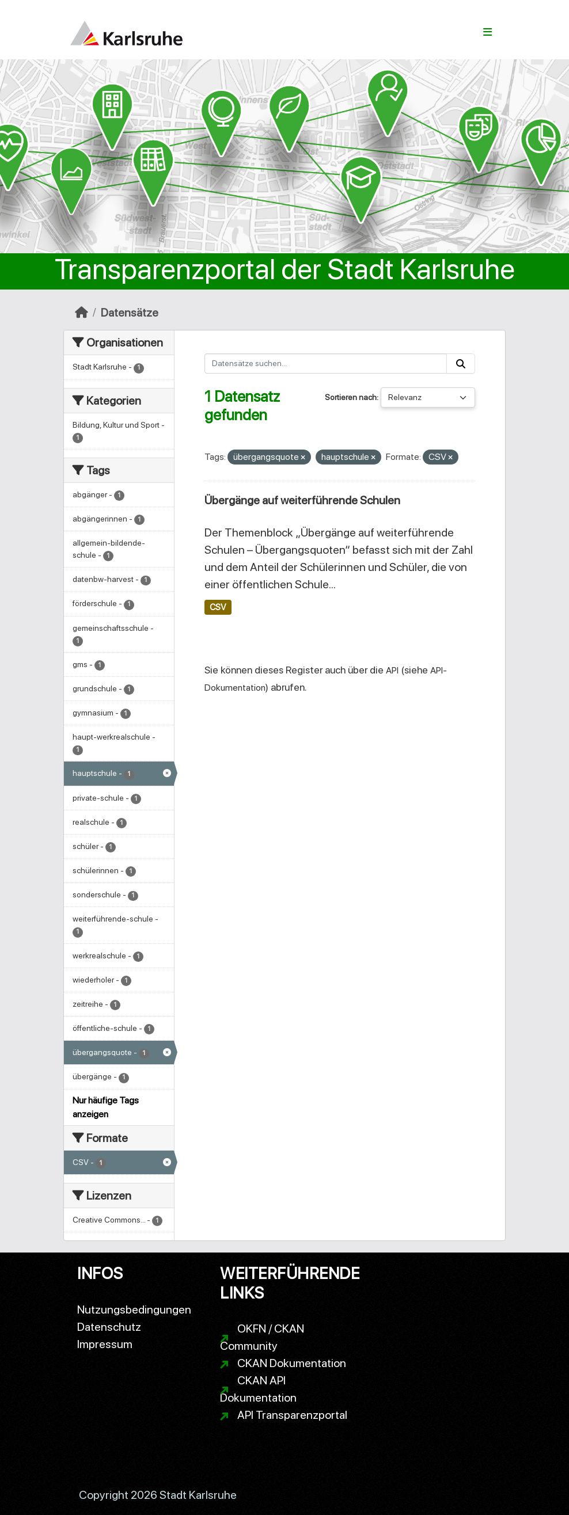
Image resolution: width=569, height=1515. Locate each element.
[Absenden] (460, 363)
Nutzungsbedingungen (134, 1309)
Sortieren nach (351, 397)
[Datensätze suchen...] (325, 363)
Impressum (104, 1344)
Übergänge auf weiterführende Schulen (302, 500)
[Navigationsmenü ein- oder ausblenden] (487, 32)
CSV (218, 607)
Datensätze (129, 312)
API (392, 670)
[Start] (81, 312)
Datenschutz (109, 1327)
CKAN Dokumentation (291, 1363)
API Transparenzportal (292, 1415)
